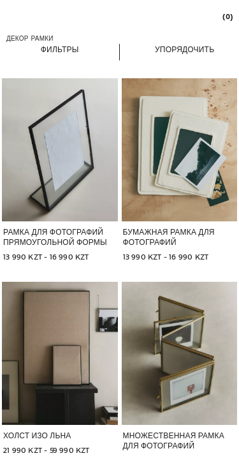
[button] (60, 49)
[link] (227, 16)
